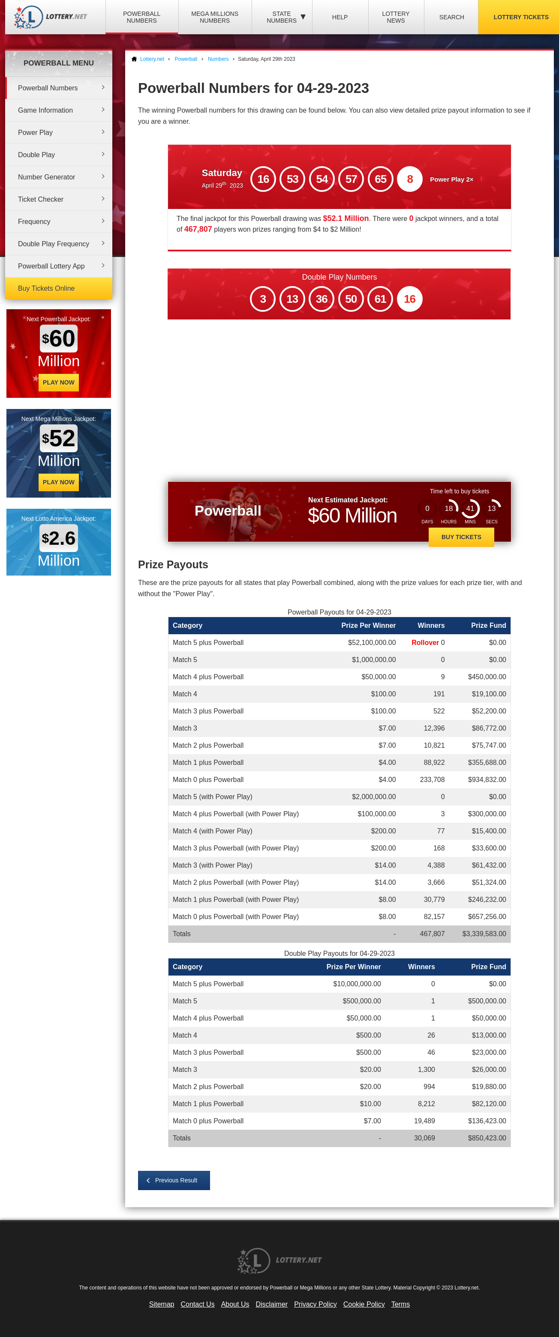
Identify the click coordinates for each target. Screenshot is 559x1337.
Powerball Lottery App (51, 266)
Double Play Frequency (53, 244)
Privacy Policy (315, 1304)
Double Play (36, 154)
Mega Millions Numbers (214, 17)
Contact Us (198, 1304)
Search (451, 17)
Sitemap (161, 1304)
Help (340, 17)
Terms (400, 1304)
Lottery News (395, 17)
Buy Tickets (461, 537)
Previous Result (176, 1180)
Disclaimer (271, 1304)
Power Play (35, 132)
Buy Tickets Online (46, 288)
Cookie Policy (364, 1304)
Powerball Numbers (141, 17)
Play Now (59, 382)
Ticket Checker (40, 199)
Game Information (45, 110)
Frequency (34, 221)
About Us (235, 1304)
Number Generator (46, 177)
